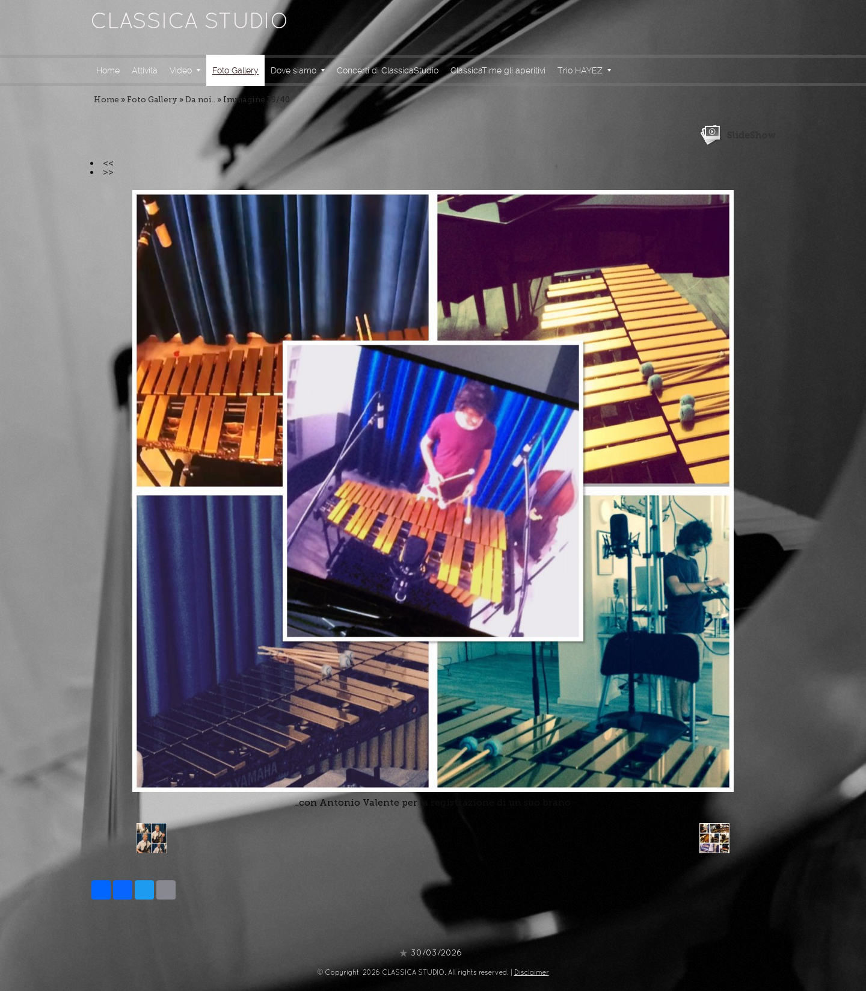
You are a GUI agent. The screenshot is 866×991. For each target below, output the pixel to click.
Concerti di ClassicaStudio (387, 70)
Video (185, 70)
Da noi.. (200, 99)
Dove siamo (298, 70)
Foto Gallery (235, 70)
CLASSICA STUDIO (189, 22)
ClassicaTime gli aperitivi (497, 70)
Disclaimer (531, 973)
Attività (145, 70)
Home (108, 70)
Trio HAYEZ (584, 70)
